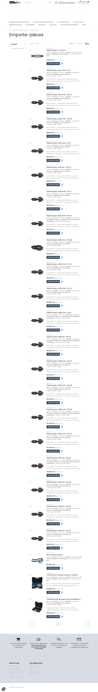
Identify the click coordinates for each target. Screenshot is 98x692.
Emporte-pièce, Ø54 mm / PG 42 (58, 531)
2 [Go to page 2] (60, 624)
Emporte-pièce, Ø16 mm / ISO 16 (59, 167)
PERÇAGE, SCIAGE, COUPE (15, 24)
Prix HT (72, 43)
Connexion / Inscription (66, 3)
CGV (31, 669)
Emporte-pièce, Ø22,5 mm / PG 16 (59, 264)
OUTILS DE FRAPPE (29, 24)
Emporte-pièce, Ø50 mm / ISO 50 (59, 506)
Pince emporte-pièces (55, 555)
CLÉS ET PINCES (41, 24)
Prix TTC (80, 43)
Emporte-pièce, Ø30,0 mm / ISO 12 (59, 361)
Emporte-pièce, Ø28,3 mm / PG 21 (59, 313)
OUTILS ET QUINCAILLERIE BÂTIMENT (69, 24)
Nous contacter (34, 666)
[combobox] (41, 44)
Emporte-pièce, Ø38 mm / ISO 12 (59, 337)
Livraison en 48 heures (15, 669)
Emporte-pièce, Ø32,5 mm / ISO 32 (59, 385)
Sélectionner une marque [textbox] (18, 48)
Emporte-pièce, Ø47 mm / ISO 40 (59, 482)
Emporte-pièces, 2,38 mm (56, 50)
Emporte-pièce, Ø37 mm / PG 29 (58, 458)
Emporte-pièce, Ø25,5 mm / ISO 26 (59, 240)
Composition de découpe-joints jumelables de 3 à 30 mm (64, 599)
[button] (87, 2)
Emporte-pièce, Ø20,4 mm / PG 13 (59, 216)
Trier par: (32, 43)
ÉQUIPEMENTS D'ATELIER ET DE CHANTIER (19, 22)
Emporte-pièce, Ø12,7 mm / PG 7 (59, 70)
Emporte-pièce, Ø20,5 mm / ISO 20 (59, 119)
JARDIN (84, 24)
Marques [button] (14, 44)
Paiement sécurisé (14, 666)
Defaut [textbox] (38, 43)
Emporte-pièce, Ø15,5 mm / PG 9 (59, 143)
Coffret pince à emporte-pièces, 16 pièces (62, 575)
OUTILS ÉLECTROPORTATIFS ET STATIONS (43, 22)
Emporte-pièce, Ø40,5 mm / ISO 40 (59, 409)
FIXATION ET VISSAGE (78, 22)
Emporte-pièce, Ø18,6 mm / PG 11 (59, 191)
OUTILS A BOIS (52, 24)
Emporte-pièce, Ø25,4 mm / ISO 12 (59, 288)
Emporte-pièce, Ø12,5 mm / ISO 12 (59, 95)
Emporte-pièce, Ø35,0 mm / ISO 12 (59, 434)
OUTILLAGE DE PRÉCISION (63, 22)
